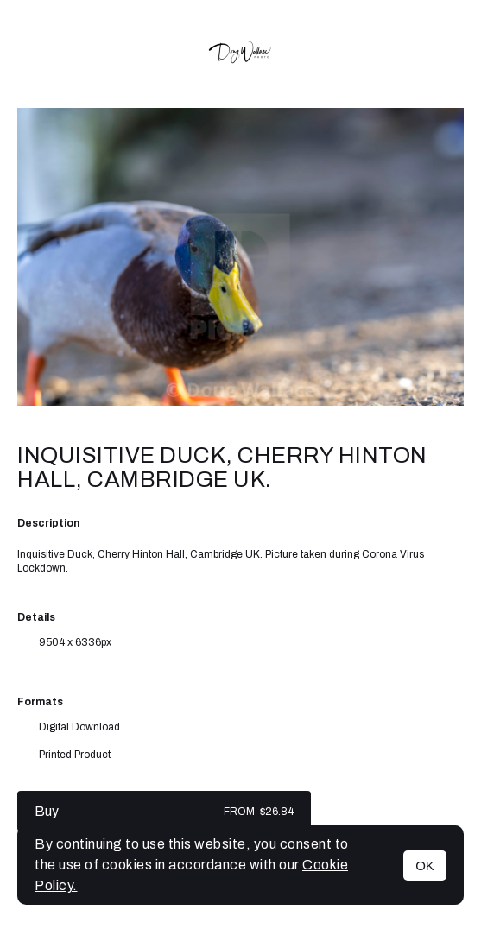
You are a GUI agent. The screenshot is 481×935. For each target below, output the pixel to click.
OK (424, 865)
